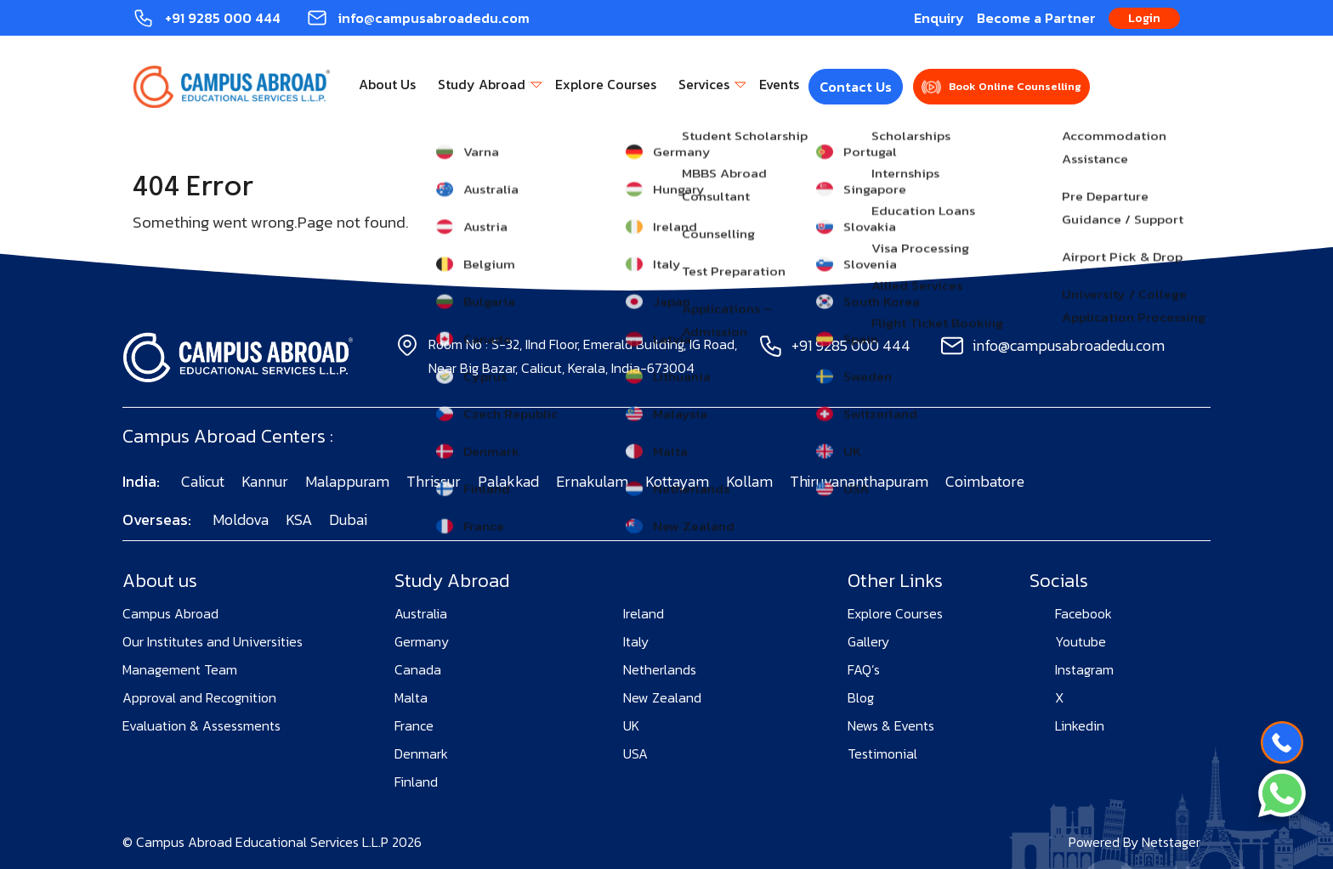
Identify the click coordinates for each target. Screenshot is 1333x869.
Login (1144, 18)
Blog (861, 697)
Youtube (1080, 641)
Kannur (264, 481)
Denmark (421, 753)
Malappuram (347, 481)
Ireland (643, 613)
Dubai (348, 519)
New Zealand (662, 697)
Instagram (1084, 669)
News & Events (891, 725)
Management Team (179, 669)
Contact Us (856, 86)
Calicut (202, 481)
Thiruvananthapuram (859, 481)
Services (703, 84)
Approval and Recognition (199, 697)
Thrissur (433, 481)
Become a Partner (1036, 18)
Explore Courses (605, 84)
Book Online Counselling (1015, 86)
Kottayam (677, 481)
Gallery (868, 641)
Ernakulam (592, 481)
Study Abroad (481, 84)
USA (635, 753)
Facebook (1083, 613)
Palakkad (508, 481)
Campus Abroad (170, 613)
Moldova (241, 519)
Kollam (749, 481)
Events (779, 84)
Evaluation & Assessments (201, 725)
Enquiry (939, 18)
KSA (299, 519)
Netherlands (659, 669)
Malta (411, 697)
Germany (421, 641)
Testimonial (882, 753)
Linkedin (1079, 725)
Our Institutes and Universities (212, 641)
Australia (420, 613)
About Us (387, 84)
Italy (636, 641)
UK (631, 725)
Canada (417, 669)
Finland (416, 781)
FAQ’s (864, 669)
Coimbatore (984, 481)
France (414, 725)
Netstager (1171, 842)
